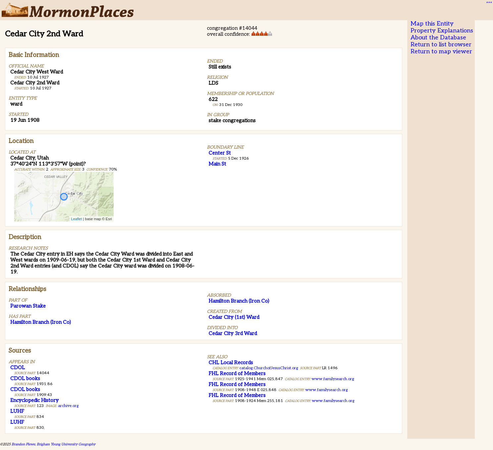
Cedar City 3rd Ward (233, 333)
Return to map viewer (441, 51)
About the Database (438, 37)
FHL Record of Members (237, 373)
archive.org (68, 405)
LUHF (17, 411)
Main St (217, 164)
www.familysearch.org (333, 378)
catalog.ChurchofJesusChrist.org (268, 368)
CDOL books (25, 378)
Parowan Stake (28, 306)
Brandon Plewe (23, 444)
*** (488, 4)
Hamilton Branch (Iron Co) (40, 322)
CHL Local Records (231, 363)
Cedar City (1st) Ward (234, 317)
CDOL (17, 368)
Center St (220, 153)
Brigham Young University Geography (66, 444)
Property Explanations (442, 30)
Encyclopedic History (34, 400)
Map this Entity (432, 23)
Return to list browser (441, 44)
